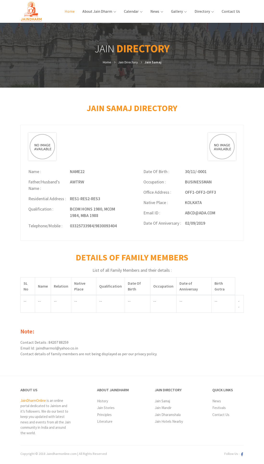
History (102, 401)
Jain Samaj (153, 62)
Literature (104, 421)
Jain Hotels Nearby (169, 421)
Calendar (131, 11)
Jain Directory (128, 62)
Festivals (219, 407)
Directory (202, 11)
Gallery (177, 11)
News (154, 11)
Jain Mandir (163, 407)
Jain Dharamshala (168, 414)
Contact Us (231, 11)
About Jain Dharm (97, 11)
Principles (104, 414)
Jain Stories (106, 407)
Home (72, 11)
